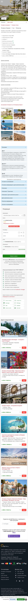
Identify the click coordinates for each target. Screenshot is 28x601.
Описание (4, 188)
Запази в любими (7, 300)
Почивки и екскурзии (6, 571)
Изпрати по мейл (7, 308)
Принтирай (17, 308)
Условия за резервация (7, 181)
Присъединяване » (13, 536)
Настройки (12, 599)
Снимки (4, 18)
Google (23, 289)
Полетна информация (7, 201)
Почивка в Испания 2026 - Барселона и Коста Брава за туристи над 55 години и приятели (13, 371)
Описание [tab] (3, 22)
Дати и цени (10, 22)
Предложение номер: (6, 35)
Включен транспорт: (6, 45)
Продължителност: (6, 37)
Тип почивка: (5, 48)
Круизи (2, 573)
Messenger (6, 303)
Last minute (4, 575)
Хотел (4, 218)
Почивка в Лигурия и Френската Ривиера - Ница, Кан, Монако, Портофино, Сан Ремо (14, 499)
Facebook (17, 289)
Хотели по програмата (7, 204)
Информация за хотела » (8, 223)
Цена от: (4, 55)
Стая (4, 239)
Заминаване (5, 213)
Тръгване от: (5, 52)
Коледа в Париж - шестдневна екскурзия (12, 405)
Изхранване (5, 244)
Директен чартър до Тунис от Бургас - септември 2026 (11, 468)
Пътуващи (5, 229)
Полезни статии (5, 577)
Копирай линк (17, 300)
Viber (5, 305)
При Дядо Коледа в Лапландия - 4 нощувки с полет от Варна (13, 340)
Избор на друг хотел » (14, 226)
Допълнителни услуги (7, 198)
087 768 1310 (19, 571)
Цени (4, 249)
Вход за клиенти (5, 579)
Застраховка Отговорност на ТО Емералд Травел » (12, 104)
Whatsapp (17, 303)
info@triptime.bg (20, 575)
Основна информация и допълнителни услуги (13, 185)
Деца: (4, 235)
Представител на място (7, 43)
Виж (24, 347)
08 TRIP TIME (19, 573)
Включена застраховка (7, 41)
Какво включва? (22, 249)
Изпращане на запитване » (9, 296)
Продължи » (21, 599)
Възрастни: (5, 232)
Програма (4, 147)
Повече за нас (19, 577)
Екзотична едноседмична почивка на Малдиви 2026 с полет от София (13, 435)
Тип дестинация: (5, 46)
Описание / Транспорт (7, 191)
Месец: (3, 54)
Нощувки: (4, 39)
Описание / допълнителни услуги (10, 194)
